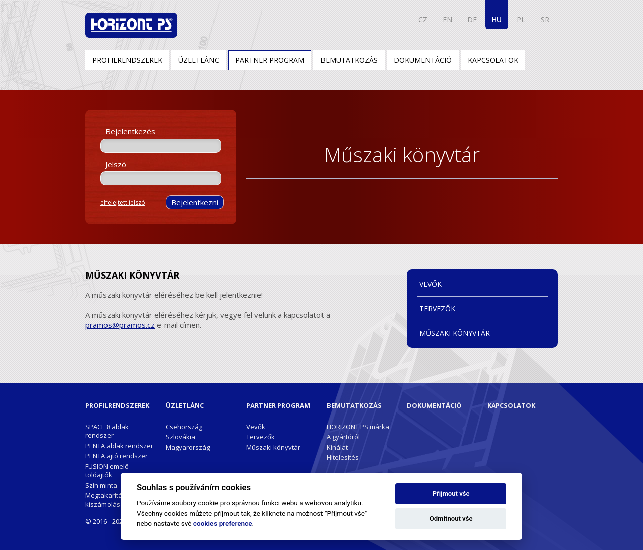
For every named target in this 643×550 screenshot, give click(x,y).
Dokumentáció (423, 60)
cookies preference (222, 523)
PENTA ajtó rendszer (116, 455)
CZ (422, 19)
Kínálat (337, 447)
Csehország (184, 426)
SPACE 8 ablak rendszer (107, 431)
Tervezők (437, 308)
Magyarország (188, 447)
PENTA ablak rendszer (119, 445)
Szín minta (101, 485)
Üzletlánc (198, 60)
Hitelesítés (343, 457)
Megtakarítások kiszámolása (109, 499)
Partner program (269, 60)
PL (521, 19)
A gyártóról (343, 436)
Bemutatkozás (349, 60)
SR (545, 19)
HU (497, 19)
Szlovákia (180, 436)
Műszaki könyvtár (454, 333)
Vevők (430, 284)
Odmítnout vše (451, 518)
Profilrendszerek (127, 60)
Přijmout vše (451, 493)
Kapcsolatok (493, 60)
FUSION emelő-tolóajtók (108, 470)
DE (472, 19)
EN (447, 19)
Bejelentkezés (130, 131)
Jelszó (115, 164)
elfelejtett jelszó (122, 202)
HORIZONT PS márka (358, 426)
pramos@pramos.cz (120, 325)
